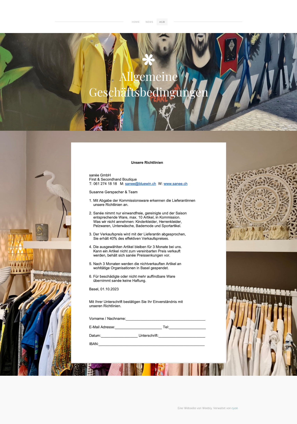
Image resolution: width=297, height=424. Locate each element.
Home (136, 22)
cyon (235, 408)
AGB (162, 22)
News (149, 22)
